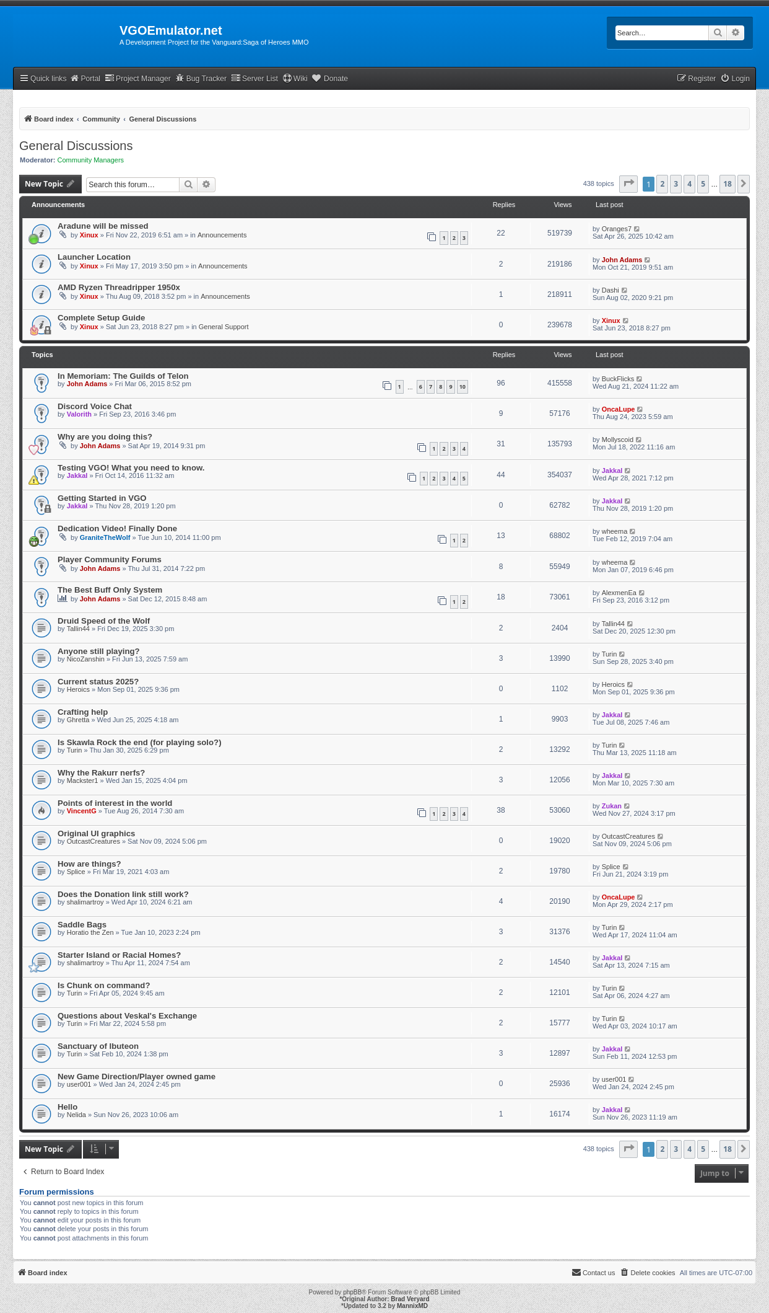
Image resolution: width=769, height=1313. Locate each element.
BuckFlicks (618, 378)
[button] (628, 184)
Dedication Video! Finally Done (117, 528)
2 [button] (662, 184)
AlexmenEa (619, 592)
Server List (254, 78)
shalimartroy (85, 902)
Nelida (76, 1114)
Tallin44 (78, 628)
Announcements (222, 235)
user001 (79, 1084)
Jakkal (77, 475)
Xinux (89, 235)
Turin (609, 654)
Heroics (78, 689)
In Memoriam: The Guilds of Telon (123, 376)
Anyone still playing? (99, 651)
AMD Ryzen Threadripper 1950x (119, 287)
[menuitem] (735, 79)
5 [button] (703, 184)
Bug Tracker (201, 78)
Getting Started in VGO (102, 498)
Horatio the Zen (90, 932)
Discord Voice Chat (95, 406)
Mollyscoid (617, 439)
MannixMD (412, 1305)
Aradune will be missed (103, 226)
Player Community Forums (110, 559)
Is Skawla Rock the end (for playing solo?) (140, 742)
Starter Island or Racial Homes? (119, 955)
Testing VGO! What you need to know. (131, 467)
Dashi (610, 290)
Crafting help (83, 712)
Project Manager (138, 78)
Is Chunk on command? (104, 985)
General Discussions (76, 145)
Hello (67, 1107)
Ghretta (78, 719)
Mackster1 (82, 780)
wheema (615, 531)
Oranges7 (617, 228)
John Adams (622, 259)
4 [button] (689, 184)
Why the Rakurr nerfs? (101, 772)
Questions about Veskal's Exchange (127, 1015)
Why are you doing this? (105, 436)
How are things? (89, 864)
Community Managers (91, 160)
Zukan (612, 806)
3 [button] (676, 184)
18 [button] (727, 184)
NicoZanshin (86, 659)
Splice (76, 871)
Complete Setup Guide (101, 317)
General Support (224, 326)
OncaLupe (618, 409)
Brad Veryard (410, 1299)
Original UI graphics (96, 833)
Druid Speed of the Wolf (104, 621)
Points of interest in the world (115, 803)
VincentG (82, 811)
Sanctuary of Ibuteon (98, 1046)
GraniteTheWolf (105, 537)
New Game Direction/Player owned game (136, 1076)
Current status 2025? (98, 681)
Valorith (79, 414)
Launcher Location (94, 257)
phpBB (352, 1292)
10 (462, 386)
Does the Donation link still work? (123, 894)
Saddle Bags (82, 924)
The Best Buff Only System (110, 590)
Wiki (295, 78)
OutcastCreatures (93, 841)
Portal (84, 78)
